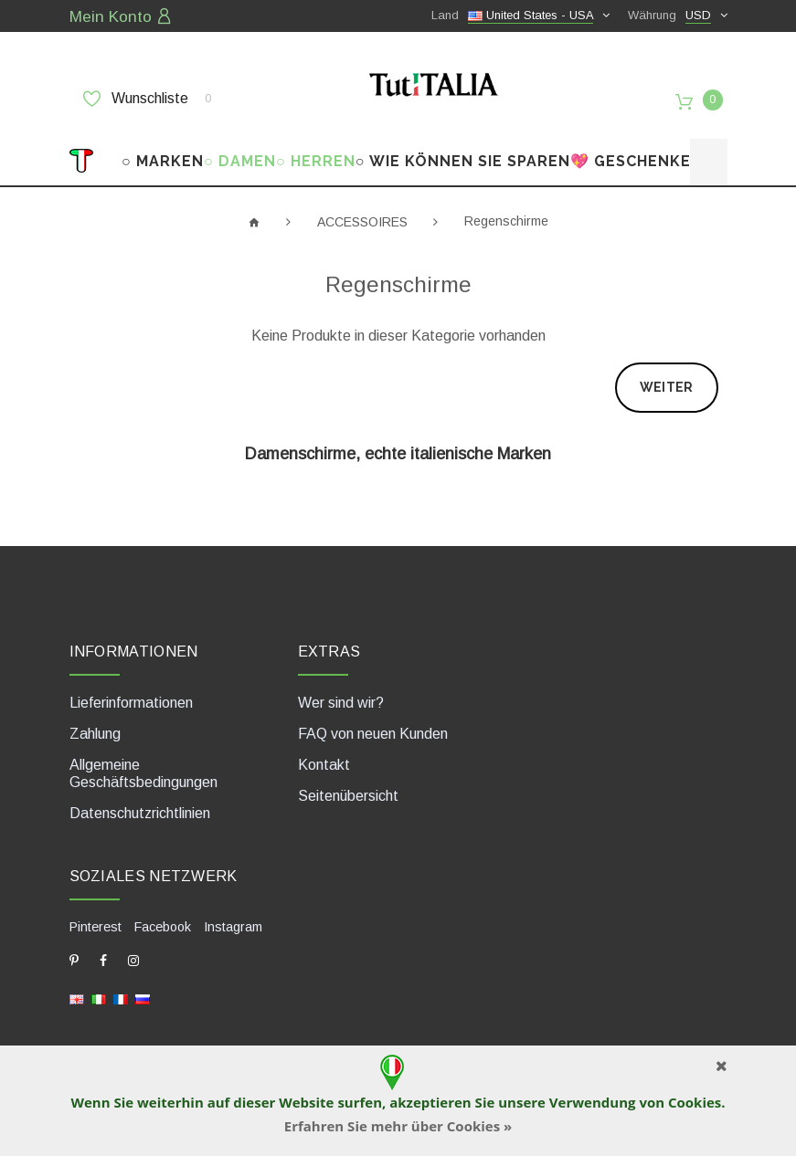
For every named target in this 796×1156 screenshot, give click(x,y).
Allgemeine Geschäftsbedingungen (143, 765)
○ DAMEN (240, 153)
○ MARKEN (163, 153)
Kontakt (324, 756)
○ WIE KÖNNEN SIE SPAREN (463, 153)
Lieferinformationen (131, 694)
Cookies (694, 1102)
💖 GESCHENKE (630, 153)
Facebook (162, 917)
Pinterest (95, 917)
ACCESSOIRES (362, 212)
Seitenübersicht (348, 787)
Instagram (233, 917)
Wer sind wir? (341, 694)
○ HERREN (316, 153)
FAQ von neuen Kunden (373, 725)
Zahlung (95, 725)
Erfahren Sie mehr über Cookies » (398, 1126)
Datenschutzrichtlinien (139, 805)
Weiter (667, 379)
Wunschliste (147, 98)
